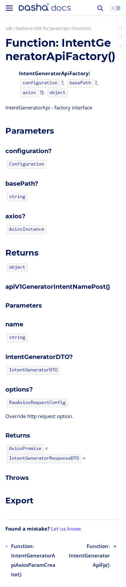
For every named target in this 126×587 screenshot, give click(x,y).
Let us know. (66, 528)
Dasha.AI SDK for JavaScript (42, 28)
